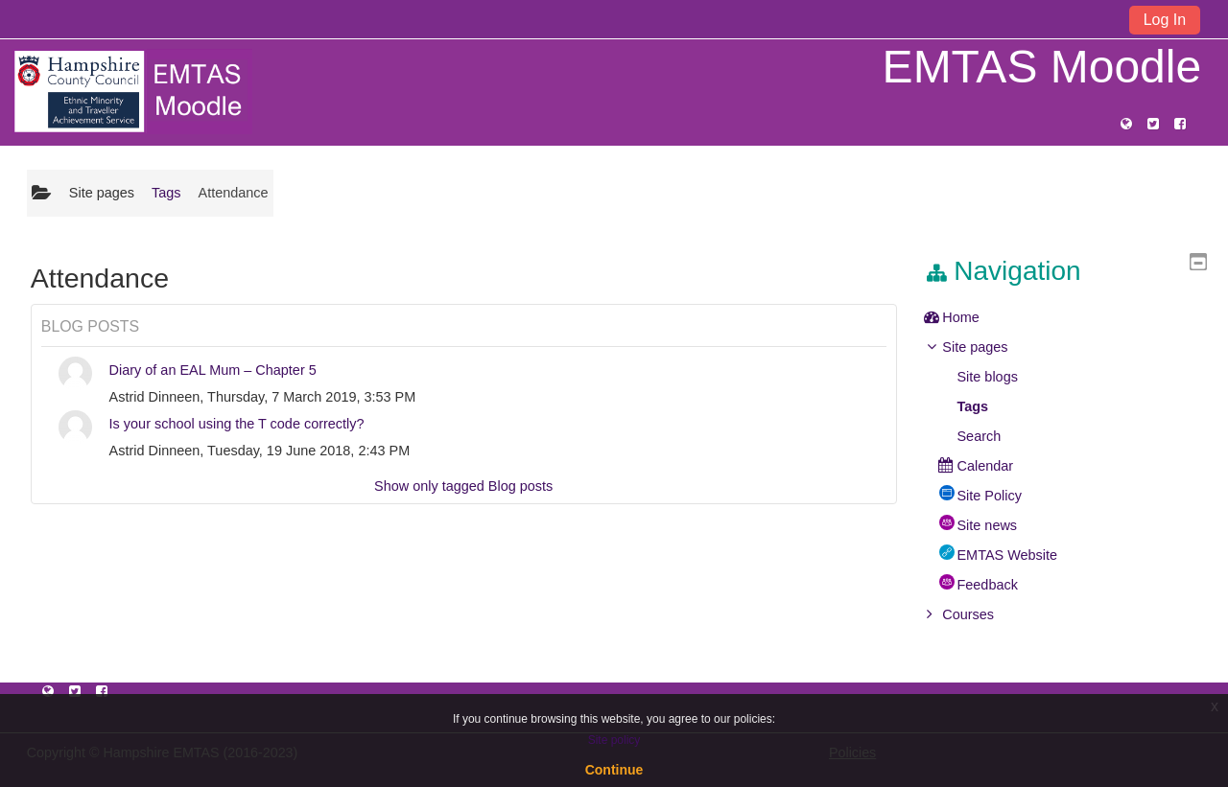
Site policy (614, 740)
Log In (1165, 20)
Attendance (234, 192)
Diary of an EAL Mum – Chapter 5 (213, 370)
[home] (132, 91)
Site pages (101, 192)
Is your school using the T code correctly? (237, 423)
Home (975, 317)
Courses (982, 614)
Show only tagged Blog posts (463, 486)
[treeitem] (1072, 317)
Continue (614, 769)
